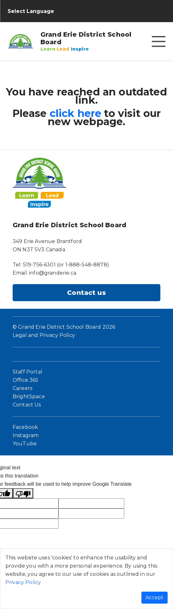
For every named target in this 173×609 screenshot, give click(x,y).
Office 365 (26, 380)
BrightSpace (29, 396)
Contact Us (27, 405)
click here (76, 113)
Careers (22, 388)
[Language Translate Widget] (36, 11)
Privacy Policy (23, 582)
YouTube (25, 444)
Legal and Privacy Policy (44, 335)
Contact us (86, 292)
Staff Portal (27, 372)
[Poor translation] (23, 493)
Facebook (25, 427)
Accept (154, 597)
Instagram (26, 435)
